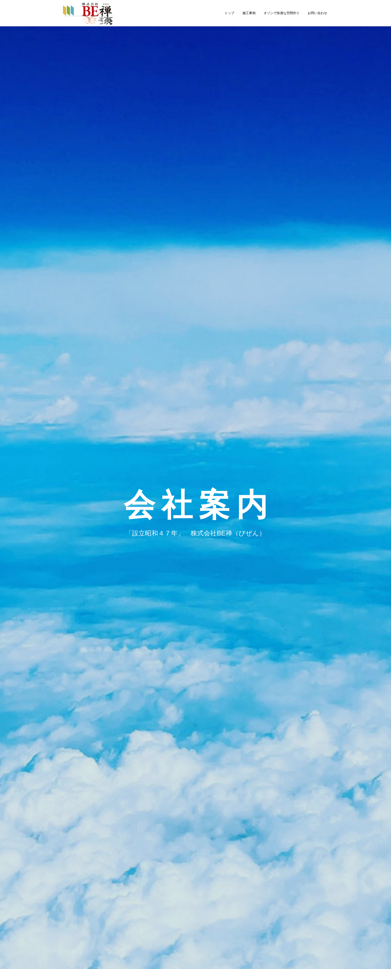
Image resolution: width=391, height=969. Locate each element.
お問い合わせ (317, 13)
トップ (229, 13)
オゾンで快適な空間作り (281, 13)
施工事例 (249, 13)
